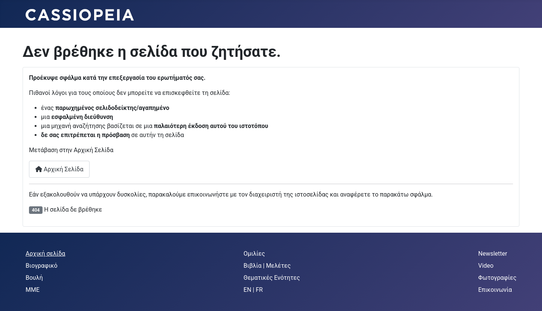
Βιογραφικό (42, 265)
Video (486, 265)
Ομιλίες (254, 253)
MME (33, 289)
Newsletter (492, 253)
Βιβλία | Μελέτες (267, 265)
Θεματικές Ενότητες (272, 277)
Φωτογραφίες (497, 277)
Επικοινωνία (495, 289)
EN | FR (253, 289)
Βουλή (34, 277)
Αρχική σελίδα (45, 253)
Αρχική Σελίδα (59, 169)
